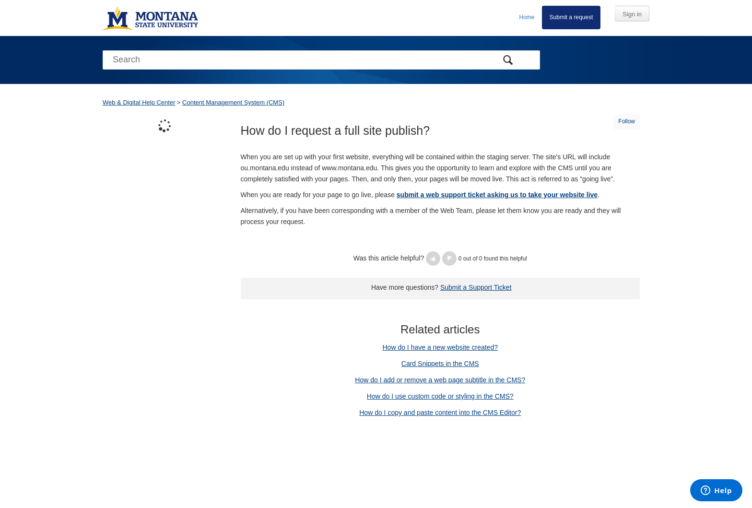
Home (527, 17)
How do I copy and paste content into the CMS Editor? (440, 412)
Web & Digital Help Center (139, 102)
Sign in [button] (632, 14)
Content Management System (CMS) (233, 102)
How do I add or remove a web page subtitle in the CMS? (440, 380)
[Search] (321, 60)
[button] (433, 258)
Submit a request (571, 17)
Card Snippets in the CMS (440, 363)
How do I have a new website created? (440, 347)
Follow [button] (626, 121)
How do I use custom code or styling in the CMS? (440, 396)
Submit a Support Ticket (476, 287)
